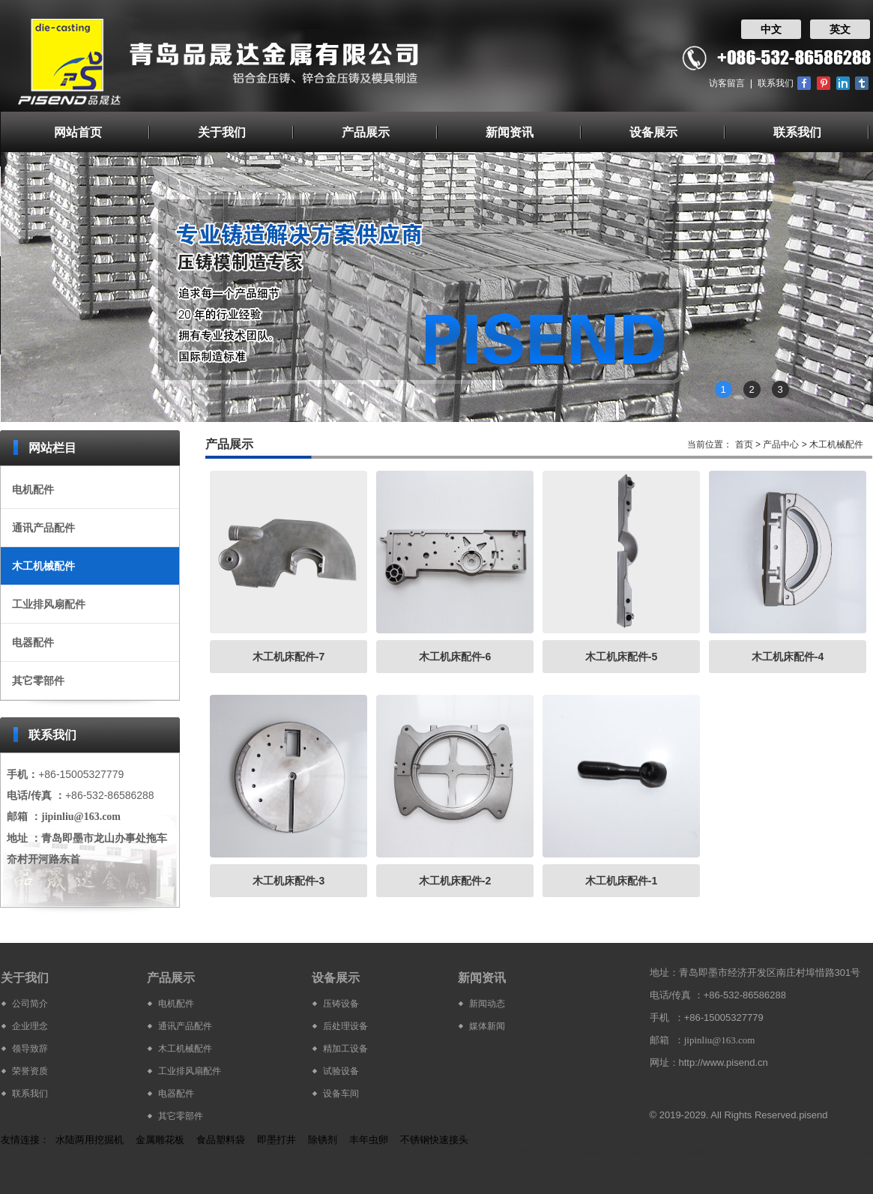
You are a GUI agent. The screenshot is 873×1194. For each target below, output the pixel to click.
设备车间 (341, 1093)
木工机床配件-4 (788, 657)
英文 (840, 29)
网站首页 (78, 132)
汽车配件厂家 (647, 1151)
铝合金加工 (549, 1151)
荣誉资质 (30, 1071)
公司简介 (30, 1003)
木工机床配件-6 (455, 657)
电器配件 (33, 642)
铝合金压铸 (498, 1151)
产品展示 (366, 132)
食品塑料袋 (220, 1139)
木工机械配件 (43, 566)
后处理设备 (345, 1026)
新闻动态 (487, 1003)
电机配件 (33, 489)
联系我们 (776, 83)
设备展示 (653, 132)
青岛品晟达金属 (835, 1151)
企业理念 (30, 1026)
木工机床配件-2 (455, 881)
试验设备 (341, 1071)
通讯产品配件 (43, 528)
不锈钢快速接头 (434, 1139)
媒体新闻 (487, 1026)
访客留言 (727, 83)
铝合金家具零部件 (759, 1151)
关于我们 (222, 132)
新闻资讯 (510, 132)
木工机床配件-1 (621, 881)
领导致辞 (30, 1048)
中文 (771, 29)
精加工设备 (345, 1048)
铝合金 (15, 1164)
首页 (744, 444)
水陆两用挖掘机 (89, 1139)
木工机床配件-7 (288, 657)
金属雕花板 (160, 1139)
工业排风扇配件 (48, 604)
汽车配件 (595, 1151)
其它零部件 (38, 681)
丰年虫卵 (368, 1139)
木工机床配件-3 (288, 881)
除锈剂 (322, 1139)
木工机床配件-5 (621, 657)
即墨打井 (276, 1139)
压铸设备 (341, 1003)
